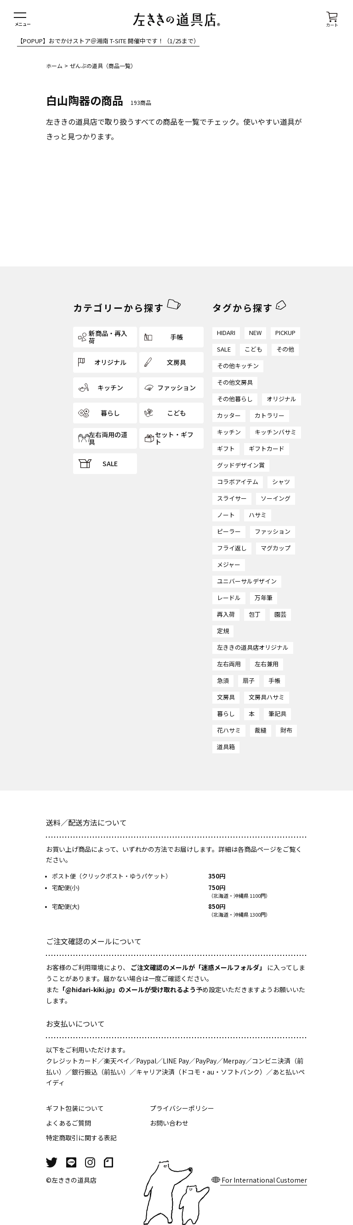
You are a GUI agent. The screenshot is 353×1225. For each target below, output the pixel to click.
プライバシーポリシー (182, 1108)
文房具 (226, 697)
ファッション (272, 531)
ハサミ (258, 514)
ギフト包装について (75, 1108)
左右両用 (229, 663)
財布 (286, 730)
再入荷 (226, 614)
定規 (223, 630)
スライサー (232, 498)
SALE (224, 349)
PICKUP (285, 332)
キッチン (229, 432)
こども (253, 349)
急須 (223, 680)
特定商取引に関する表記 (81, 1137)
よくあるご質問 (68, 1122)
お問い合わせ (169, 1122)
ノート (226, 514)
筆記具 (277, 713)
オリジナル (281, 398)
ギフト (226, 448)
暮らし (226, 713)
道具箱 (226, 746)
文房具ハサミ (267, 697)
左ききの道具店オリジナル (253, 647)
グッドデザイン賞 (241, 465)
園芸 (280, 614)
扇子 (249, 680)
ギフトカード (267, 448)
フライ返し (232, 547)
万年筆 (264, 597)
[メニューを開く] (22, 19)
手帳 (274, 680)
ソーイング (275, 498)
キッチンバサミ (275, 432)
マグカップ (275, 547)
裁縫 (261, 730)
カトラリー (270, 415)
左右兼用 (267, 663)
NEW (255, 332)
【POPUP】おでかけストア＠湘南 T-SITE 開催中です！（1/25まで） (108, 41)
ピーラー (229, 531)
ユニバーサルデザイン (247, 581)
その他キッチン (238, 365)
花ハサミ (229, 730)
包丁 (255, 614)
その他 (285, 349)
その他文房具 (235, 382)
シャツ (281, 481)
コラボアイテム (237, 481)
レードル (229, 597)
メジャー (228, 564)
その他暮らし (235, 398)
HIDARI (226, 332)
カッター (229, 415)
